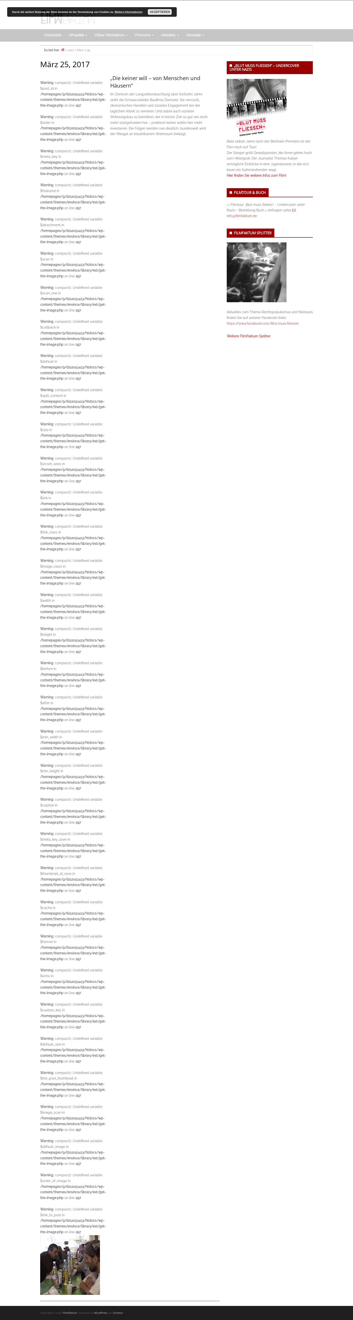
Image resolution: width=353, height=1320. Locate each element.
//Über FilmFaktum (110, 35)
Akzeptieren (160, 12)
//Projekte (78, 35)
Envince (118, 1313)
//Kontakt (195, 35)
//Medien (170, 35)
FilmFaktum (70, 1313)
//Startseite (52, 35)
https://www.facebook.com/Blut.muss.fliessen (263, 323)
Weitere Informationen (128, 12)
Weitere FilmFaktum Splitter (248, 336)
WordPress (100, 1313)
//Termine (144, 35)
